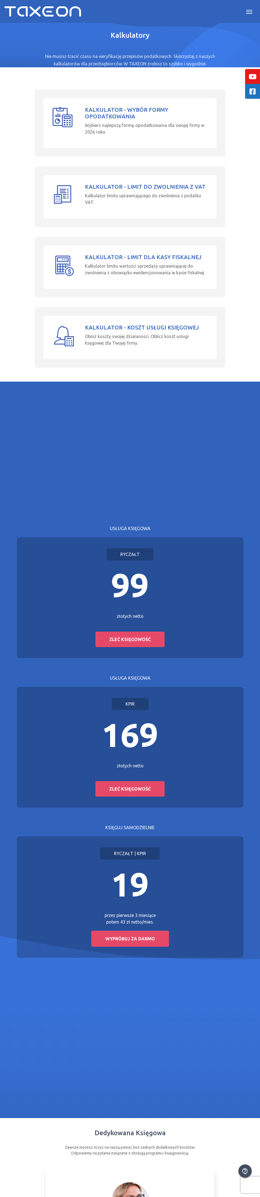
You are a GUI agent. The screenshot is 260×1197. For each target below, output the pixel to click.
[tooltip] (252, 76)
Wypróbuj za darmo (130, 938)
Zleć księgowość (130, 639)
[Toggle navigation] (249, 11)
